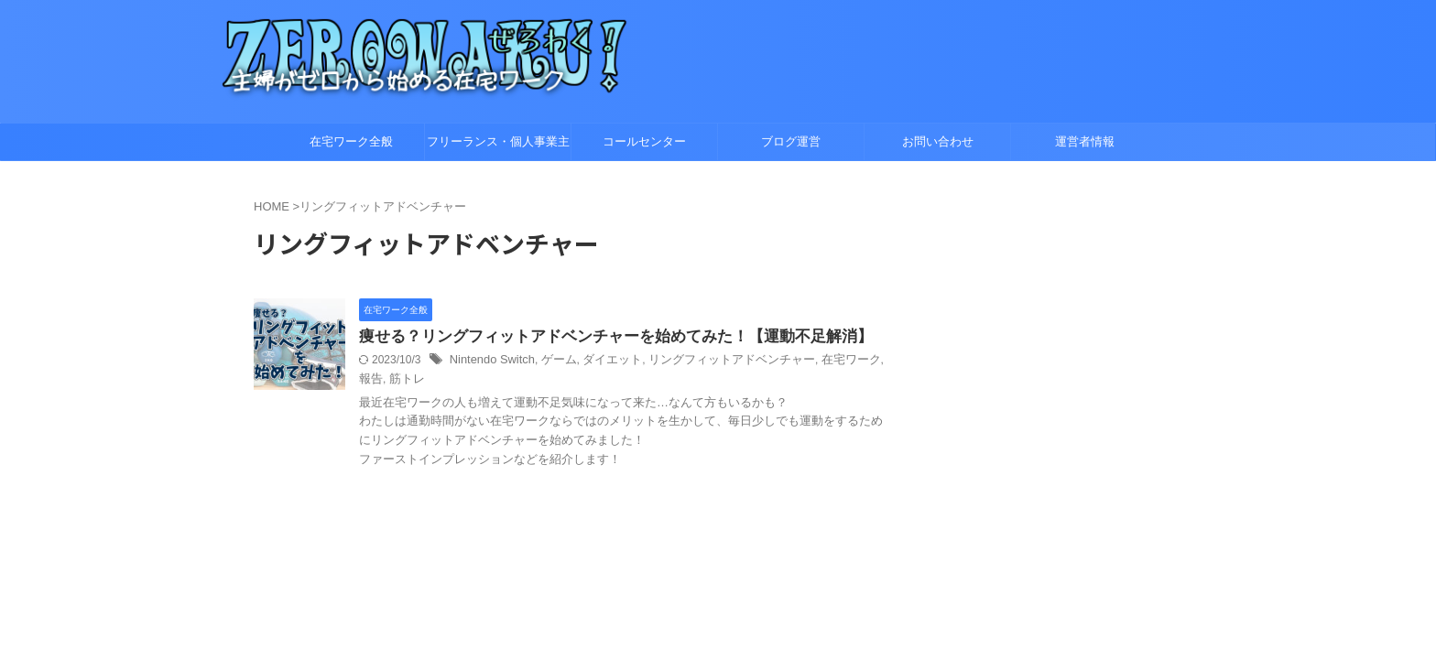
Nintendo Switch (489, 361)
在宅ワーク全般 (351, 141)
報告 (867, 361)
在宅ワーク (822, 361)
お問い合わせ (938, 141)
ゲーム (551, 361)
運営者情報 (1085, 141)
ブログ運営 (791, 141)
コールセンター (644, 141)
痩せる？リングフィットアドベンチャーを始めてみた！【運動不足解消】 (601, 337)
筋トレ (375, 379)
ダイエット (601, 361)
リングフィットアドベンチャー (712, 361)
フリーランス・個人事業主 (498, 141)
